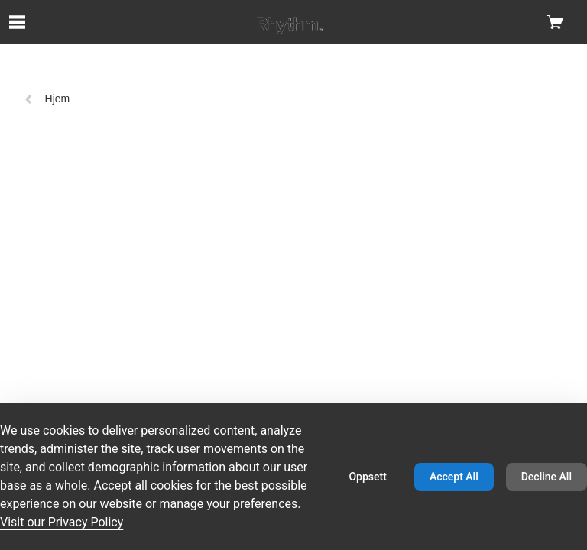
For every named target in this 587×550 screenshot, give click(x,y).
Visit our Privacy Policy (61, 522)
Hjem (47, 98)
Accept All (454, 477)
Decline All (546, 477)
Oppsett (367, 477)
